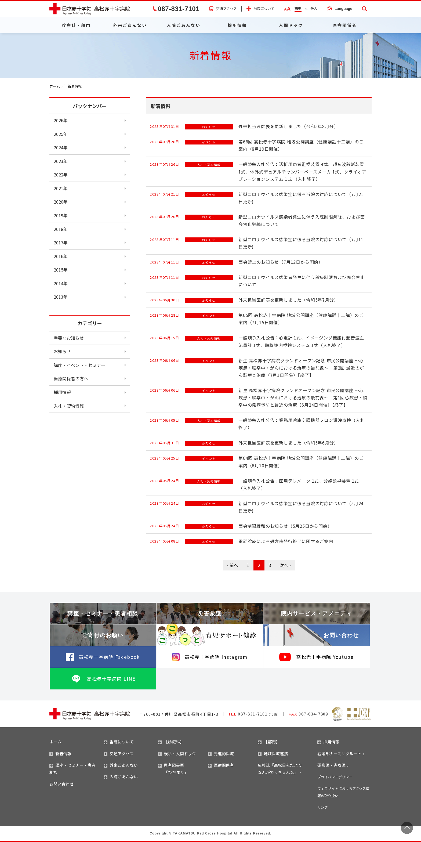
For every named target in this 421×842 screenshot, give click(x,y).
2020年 (61, 201)
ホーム (54, 86)
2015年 (61, 269)
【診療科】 (171, 742)
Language (343, 8)
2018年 (61, 229)
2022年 (61, 174)
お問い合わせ (341, 635)
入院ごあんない (184, 25)
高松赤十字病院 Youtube (325, 656)
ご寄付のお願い (103, 635)
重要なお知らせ (69, 338)
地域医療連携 (273, 753)
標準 (298, 8)
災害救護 (210, 613)
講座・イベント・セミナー (79, 365)
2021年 (61, 188)
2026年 (61, 120)
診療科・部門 (76, 25)
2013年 (61, 297)
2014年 (61, 283)
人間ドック (291, 25)
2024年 (61, 147)
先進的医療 (221, 753)
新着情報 (75, 86)
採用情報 (237, 25)
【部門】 (269, 742)
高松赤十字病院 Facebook (109, 656)
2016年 (61, 256)
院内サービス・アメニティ (316, 613)
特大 (313, 8)
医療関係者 (345, 25)
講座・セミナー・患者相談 (102, 613)
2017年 (61, 242)
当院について (263, 8)
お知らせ (62, 351)
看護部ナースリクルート (339, 753)
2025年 (61, 134)
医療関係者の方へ (71, 378)
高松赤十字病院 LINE (111, 678)
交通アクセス (226, 8)
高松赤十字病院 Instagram (216, 656)
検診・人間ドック (177, 753)
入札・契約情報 (69, 406)
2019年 (61, 215)
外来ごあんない (130, 25)
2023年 (61, 161)
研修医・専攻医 (331, 765)
